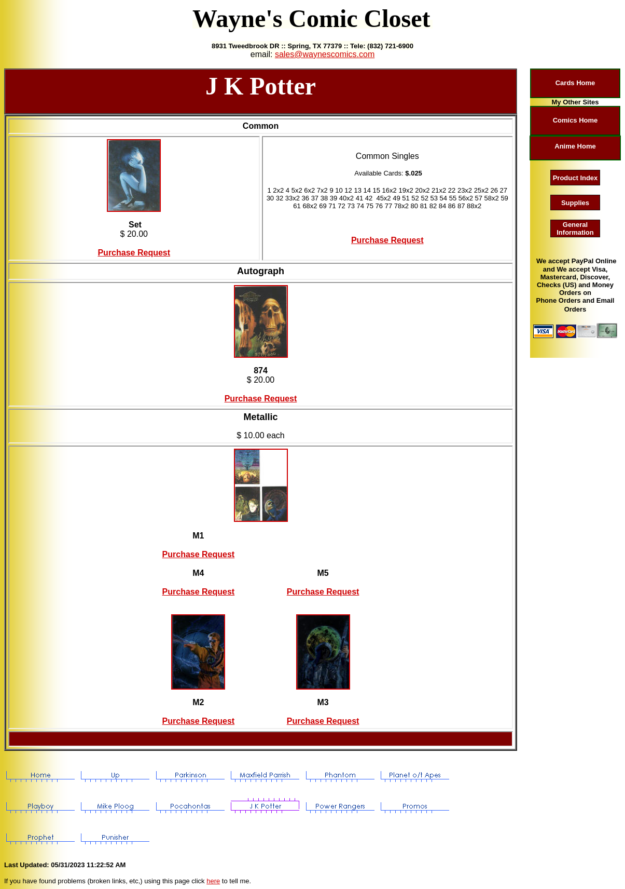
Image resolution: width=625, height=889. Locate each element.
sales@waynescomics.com (324, 54)
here (213, 881)
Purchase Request (134, 252)
